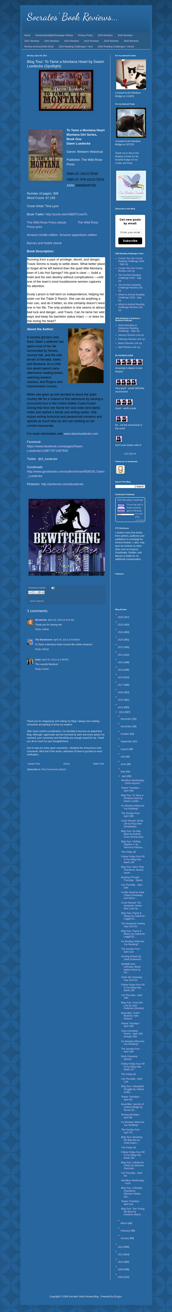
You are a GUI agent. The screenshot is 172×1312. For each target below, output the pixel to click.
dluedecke (41, 619)
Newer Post (34, 763)
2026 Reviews (131, 41)
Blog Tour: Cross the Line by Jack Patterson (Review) (132, 1005)
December (126, 719)
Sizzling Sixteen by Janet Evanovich (131, 958)
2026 (121, 617)
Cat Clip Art (130, 453)
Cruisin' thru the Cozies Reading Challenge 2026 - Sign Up (131, 261)
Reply (38, 629)
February (126, 1230)
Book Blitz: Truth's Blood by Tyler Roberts (130, 1016)
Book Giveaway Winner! (129, 1058)
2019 (121, 669)
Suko (38, 659)
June (123, 764)
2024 (121, 632)
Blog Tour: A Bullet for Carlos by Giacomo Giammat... (132, 1165)
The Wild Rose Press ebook (46, 222)
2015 (121, 699)
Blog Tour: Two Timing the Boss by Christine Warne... (132, 1211)
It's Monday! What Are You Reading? (132, 807)
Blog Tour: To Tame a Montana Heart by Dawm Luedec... (132, 798)
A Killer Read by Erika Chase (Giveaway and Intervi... (132, 895)
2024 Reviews (91, 41)
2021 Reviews (31, 41)
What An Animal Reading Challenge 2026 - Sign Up (131, 297)
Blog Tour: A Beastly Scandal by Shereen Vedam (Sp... (131, 1192)
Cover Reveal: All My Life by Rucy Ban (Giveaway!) (132, 823)
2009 (121, 1269)
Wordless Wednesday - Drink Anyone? (132, 782)
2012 (121, 1247)
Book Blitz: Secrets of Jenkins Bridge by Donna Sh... (132, 1107)
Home (27, 35)
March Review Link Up (130, 343)
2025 (121, 624)
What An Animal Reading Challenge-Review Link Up (131, 307)
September (127, 741)
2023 (121, 639)
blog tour (40, 601)
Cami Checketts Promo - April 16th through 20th (132, 1034)
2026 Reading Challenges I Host (75, 46)
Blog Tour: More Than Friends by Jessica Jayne (132, 870)
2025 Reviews (111, 41)
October (125, 734)
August (125, 749)
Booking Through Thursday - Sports (131, 879)
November (126, 726)
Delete (45, 629)
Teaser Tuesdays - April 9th (130, 1098)
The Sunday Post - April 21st (131, 950)
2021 (121, 654)
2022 (121, 647)
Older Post (98, 763)
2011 (121, 1254)
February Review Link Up (131, 339)
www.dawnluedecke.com (81, 433)
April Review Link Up (129, 347)
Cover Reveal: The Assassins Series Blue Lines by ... (131, 905)
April (124, 776)
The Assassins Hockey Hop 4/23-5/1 (133, 925)
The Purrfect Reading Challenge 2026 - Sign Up (130, 278)
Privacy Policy (85, 35)
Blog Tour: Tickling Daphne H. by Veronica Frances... (132, 844)
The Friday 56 (128, 852)
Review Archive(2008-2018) (39, 46)
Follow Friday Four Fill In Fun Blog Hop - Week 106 (132, 1155)
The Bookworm (43, 639)
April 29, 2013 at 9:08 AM (66, 639)
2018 (121, 677)
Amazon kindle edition (42, 235)
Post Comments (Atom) (53, 769)
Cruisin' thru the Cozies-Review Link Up (130, 269)
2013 (122, 712)
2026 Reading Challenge (130, 499)
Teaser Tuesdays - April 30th (130, 789)
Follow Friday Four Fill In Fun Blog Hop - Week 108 (132, 987)
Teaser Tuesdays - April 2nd (130, 1202)
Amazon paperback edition (78, 235)
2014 (121, 707)
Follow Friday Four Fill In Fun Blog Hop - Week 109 (132, 859)
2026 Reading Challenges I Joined (116, 46)
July (123, 756)
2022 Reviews (51, 41)
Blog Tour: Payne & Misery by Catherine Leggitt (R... (133, 934)
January (125, 1238)
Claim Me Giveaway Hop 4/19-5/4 (131, 978)
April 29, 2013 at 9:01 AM (61, 619)
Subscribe (130, 240)
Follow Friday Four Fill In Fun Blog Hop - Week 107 (132, 1066)
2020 (121, 662)
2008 (121, 1277)
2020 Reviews (125, 35)
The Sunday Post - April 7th (131, 1131)
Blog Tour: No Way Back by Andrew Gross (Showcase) (132, 834)
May (123, 771)
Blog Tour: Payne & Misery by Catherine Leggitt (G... (133, 916)
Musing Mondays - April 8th (130, 1116)
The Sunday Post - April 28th (131, 814)
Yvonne (130, 504)
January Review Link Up (131, 335)
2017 (121, 684)
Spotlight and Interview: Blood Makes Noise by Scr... (131, 968)
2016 (121, 692)
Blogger (118, 1296)
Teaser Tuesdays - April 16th (130, 1025)
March (124, 1223)
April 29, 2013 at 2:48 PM (55, 659)
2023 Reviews (71, 41)
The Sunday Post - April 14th (131, 1050)
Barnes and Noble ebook (44, 243)
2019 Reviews (105, 35)
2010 (121, 1262)
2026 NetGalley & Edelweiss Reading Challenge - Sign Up (128, 328)
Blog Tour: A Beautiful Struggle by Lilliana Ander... (132, 1089)
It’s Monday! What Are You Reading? (132, 1043)
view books (140, 520)
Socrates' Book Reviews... (72, 17)
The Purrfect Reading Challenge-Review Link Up (130, 288)
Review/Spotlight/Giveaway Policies (54, 35)
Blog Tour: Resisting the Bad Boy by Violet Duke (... (131, 1140)
